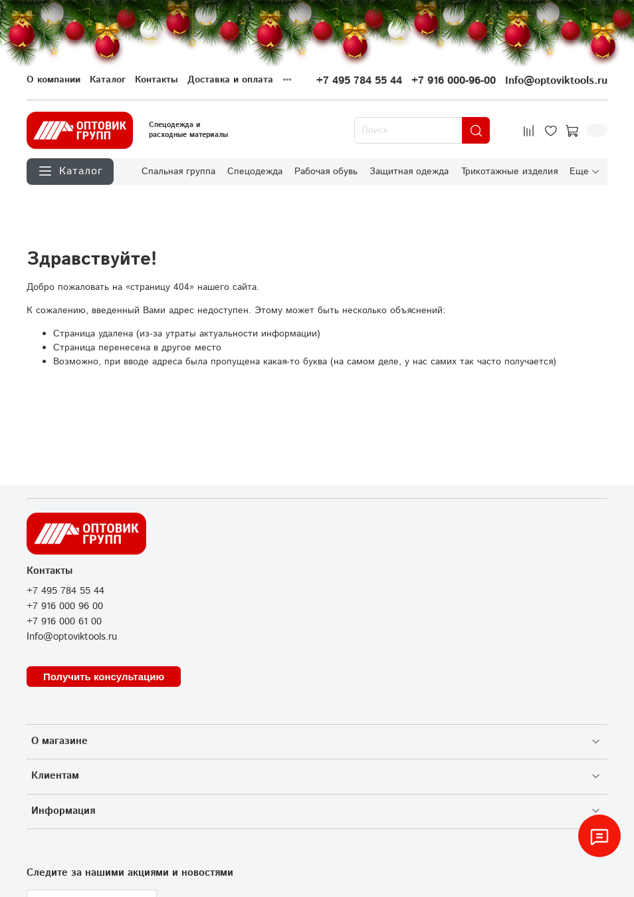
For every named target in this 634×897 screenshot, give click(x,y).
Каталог (108, 79)
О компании (53, 79)
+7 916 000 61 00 (64, 621)
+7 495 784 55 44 (359, 80)
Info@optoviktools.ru (556, 80)
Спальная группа (178, 171)
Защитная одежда (409, 171)
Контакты (156, 79)
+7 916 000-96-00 (453, 80)
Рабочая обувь (326, 171)
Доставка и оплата (230, 79)
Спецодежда (254, 171)
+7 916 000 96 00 (65, 606)
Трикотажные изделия (509, 171)
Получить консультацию (103, 676)
